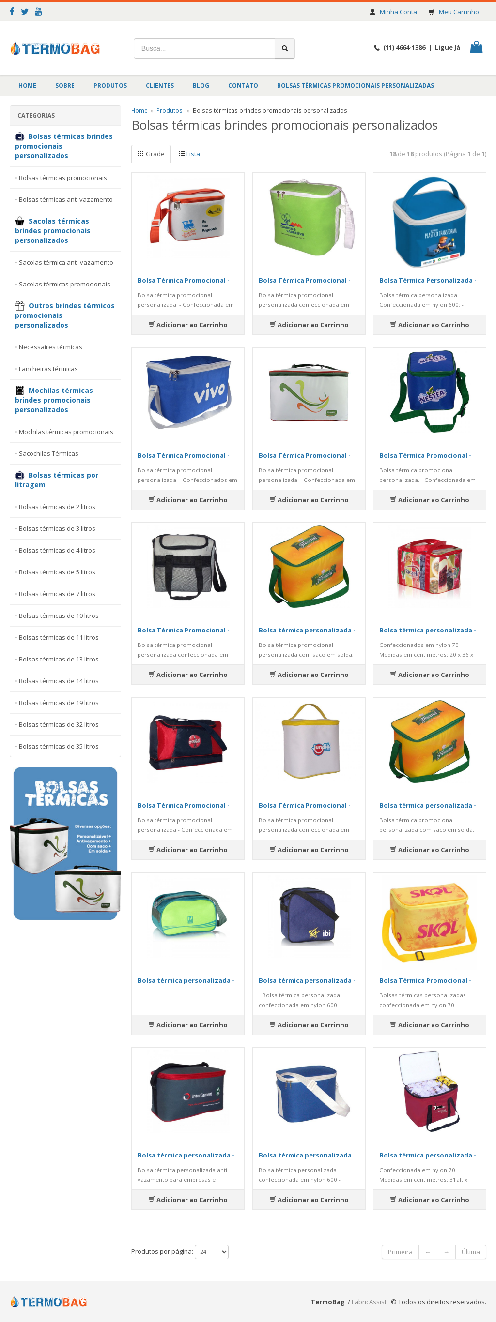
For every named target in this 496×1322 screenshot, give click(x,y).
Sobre (65, 85)
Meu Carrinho (459, 11)
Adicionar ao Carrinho (188, 324)
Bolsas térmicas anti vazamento (66, 199)
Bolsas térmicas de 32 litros (59, 724)
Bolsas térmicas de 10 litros (59, 615)
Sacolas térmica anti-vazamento (66, 262)
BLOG (201, 85)
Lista (189, 154)
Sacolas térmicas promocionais (64, 284)
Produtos (110, 85)
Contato (243, 85)
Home (27, 85)
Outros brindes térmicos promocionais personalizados (65, 315)
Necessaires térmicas (50, 347)
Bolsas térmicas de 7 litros (57, 593)
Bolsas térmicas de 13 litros (59, 659)
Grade (151, 154)
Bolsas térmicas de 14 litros (59, 680)
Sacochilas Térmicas (48, 453)
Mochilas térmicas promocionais (66, 431)
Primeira (400, 1251)
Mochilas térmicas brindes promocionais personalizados (54, 400)
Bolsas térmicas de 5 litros (57, 572)
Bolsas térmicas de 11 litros (59, 637)
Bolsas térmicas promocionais (63, 177)
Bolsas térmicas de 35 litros (59, 746)
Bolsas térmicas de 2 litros (57, 506)
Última (471, 1251)
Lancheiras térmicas (48, 368)
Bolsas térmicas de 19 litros (59, 702)
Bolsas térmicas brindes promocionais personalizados (64, 146)
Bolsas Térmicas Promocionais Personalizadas (355, 85)
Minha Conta (398, 11)
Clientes (160, 85)
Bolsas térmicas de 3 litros (57, 528)
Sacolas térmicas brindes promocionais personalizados (53, 230)
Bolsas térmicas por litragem (56, 479)
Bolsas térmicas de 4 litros (57, 550)
